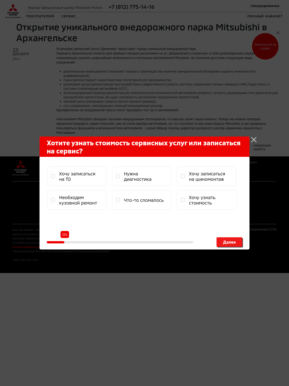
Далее (229, 242)
